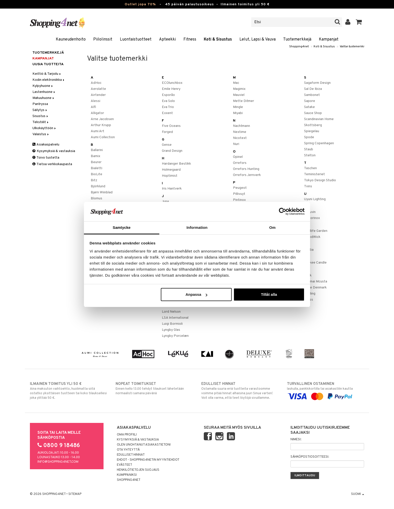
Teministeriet (314, 174)
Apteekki (167, 39)
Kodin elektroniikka (48, 80)
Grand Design (172, 151)
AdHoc (96, 83)
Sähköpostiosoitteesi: (309, 457)
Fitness (189, 39)
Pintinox (239, 200)
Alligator (97, 113)
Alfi (93, 107)
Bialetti (96, 168)
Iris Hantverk (172, 189)
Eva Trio (168, 107)
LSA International (175, 318)
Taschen (310, 168)
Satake (309, 107)
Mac (236, 83)
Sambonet (312, 95)
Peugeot (240, 188)
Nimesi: (295, 440)
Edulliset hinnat (131, 455)
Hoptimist (169, 176)
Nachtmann (241, 126)
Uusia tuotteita (48, 64)
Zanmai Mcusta (315, 281)
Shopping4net (299, 47)
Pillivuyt (239, 194)
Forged (167, 132)
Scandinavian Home (319, 119)
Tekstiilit (40, 122)
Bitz (94, 180)
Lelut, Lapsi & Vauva (257, 39)
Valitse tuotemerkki (351, 47)
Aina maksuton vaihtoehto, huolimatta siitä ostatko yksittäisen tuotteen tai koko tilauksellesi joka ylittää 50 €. (68, 390)
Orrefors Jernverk (247, 175)
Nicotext (240, 138)
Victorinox (312, 218)
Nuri (236, 144)
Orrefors (240, 163)
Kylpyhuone (43, 86)
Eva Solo (168, 101)
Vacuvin (310, 212)
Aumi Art (97, 131)
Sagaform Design (317, 83)
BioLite (96, 174)
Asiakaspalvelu (45, 144)
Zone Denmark (315, 287)
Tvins (308, 186)
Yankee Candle (315, 263)
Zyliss (308, 300)
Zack (308, 275)
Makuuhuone (43, 98)
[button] (359, 22)
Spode (309, 137)
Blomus (96, 198)
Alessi (95, 101)
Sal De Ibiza (313, 89)
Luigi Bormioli (172, 324)
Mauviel (238, 95)
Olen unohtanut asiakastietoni (144, 445)
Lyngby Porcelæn (175, 336)
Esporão (168, 95)
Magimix (239, 89)
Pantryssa (40, 104)
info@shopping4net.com (57, 462)
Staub (308, 149)
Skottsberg (313, 125)
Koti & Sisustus (218, 39)
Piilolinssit (102, 39)
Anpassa (196, 294)
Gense (167, 145)
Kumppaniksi (127, 475)
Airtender (98, 95)
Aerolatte (98, 89)
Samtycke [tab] (122, 227)
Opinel (238, 157)
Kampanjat (328, 39)
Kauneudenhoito (71, 39)
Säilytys (40, 110)
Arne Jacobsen (102, 119)
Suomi (357, 494)
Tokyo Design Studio (320, 180)
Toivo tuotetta (45, 158)
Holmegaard (171, 170)
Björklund (98, 186)
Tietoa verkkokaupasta (52, 164)
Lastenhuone (44, 92)
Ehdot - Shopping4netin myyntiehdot (148, 460)
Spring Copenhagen (319, 143)
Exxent (167, 113)
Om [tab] (272, 227)
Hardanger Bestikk (176, 164)
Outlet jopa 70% (140, 4)
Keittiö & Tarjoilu (47, 74)
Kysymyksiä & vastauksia (53, 151)
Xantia (309, 250)
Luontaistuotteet (136, 39)
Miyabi (238, 113)
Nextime (239, 132)
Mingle (238, 107)
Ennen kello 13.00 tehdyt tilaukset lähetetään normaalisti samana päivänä (154, 388)
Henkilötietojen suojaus (138, 470)
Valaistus (41, 134)
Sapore (309, 101)
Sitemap (74, 494)
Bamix (95, 156)
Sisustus (40, 116)
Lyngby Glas (171, 330)
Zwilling (309, 294)
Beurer (96, 162)
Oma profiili (127, 435)
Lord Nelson (171, 312)
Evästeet (124, 465)
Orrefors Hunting (246, 169)
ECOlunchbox (172, 83)
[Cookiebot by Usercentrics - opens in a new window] (283, 211)
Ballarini (97, 150)
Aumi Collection (103, 137)
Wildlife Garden (315, 231)
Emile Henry (171, 89)
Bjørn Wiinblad (102, 192)
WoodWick (312, 237)
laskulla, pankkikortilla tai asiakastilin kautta (325, 390)
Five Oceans (171, 126)
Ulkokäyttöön (44, 128)
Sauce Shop (313, 113)
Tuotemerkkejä (297, 39)
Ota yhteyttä (128, 450)
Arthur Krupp (101, 125)
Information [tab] (197, 227)
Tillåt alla (269, 294)
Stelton (310, 155)
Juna (165, 201)
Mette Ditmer (243, 101)
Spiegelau (311, 131)
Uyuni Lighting (315, 199)
